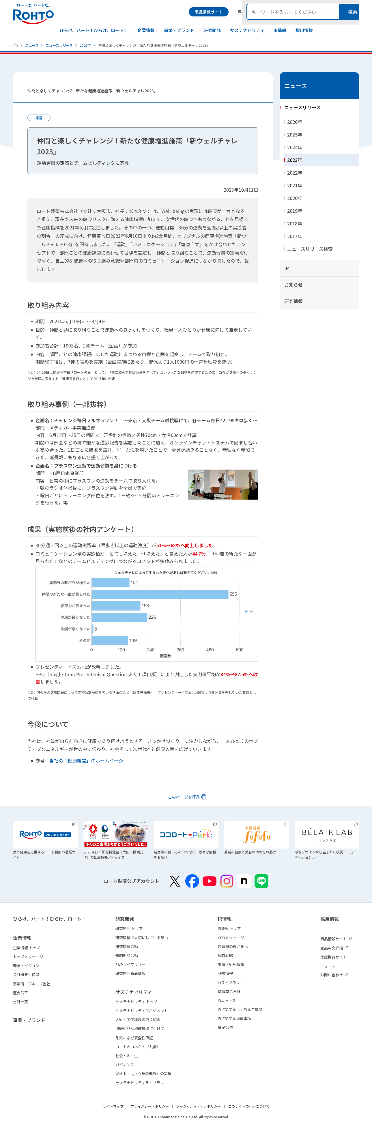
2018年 (294, 223)
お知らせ (293, 284)
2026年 (294, 121)
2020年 (294, 198)
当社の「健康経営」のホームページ (86, 760)
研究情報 (293, 301)
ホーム (15, 45)
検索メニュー (354, 12)
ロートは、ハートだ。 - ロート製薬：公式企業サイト (33, 14)
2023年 (85, 45)
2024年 (294, 147)
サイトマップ (113, 1106)
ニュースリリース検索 (310, 248)
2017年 (294, 236)
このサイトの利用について (249, 1106)
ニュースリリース (59, 45)
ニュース (32, 45)
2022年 (294, 172)
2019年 (294, 210)
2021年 (294, 185)
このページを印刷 (184, 797)
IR (286, 268)
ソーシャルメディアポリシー (198, 1106)
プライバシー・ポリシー (150, 1106)
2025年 (294, 134)
